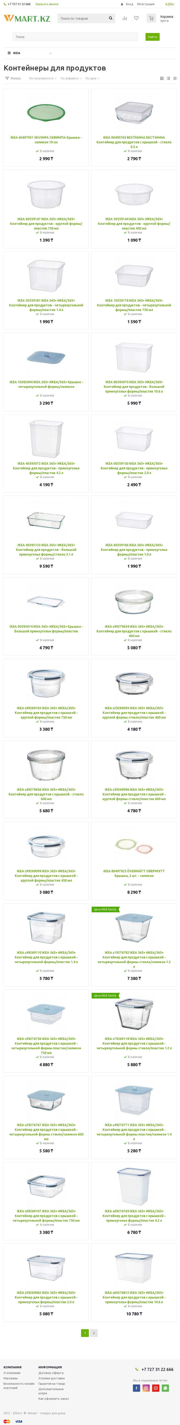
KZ (167, 4)
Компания (13, 1367)
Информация (50, 1367)
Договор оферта (51, 1372)
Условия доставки (51, 1378)
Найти (152, 36)
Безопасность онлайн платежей (19, 1385)
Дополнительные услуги (51, 1391)
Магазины (11, 1378)
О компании (12, 1372)
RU (172, 4)
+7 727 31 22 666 (19, 4)
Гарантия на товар (51, 1383)
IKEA (16, 53)
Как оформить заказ (53, 1398)
